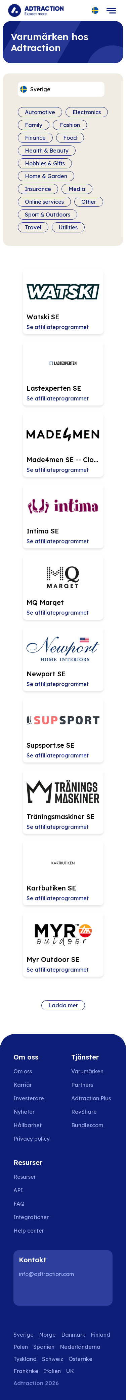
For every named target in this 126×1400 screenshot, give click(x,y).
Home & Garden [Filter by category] (46, 176)
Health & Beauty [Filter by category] (47, 150)
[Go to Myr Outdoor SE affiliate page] (63, 944)
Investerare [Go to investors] (28, 1098)
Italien (52, 1371)
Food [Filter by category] (70, 137)
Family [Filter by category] (33, 125)
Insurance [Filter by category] (38, 189)
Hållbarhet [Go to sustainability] (27, 1125)
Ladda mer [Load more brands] (63, 1005)
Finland (100, 1334)
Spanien (43, 1346)
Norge (47, 1334)
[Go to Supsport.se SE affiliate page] (63, 730)
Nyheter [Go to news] (24, 1111)
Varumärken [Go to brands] (87, 1071)
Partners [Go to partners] (82, 1084)
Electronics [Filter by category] (87, 112)
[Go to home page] (36, 10)
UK (70, 1371)
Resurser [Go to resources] (24, 1176)
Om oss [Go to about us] (22, 1071)
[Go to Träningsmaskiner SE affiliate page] (63, 801)
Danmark (73, 1334)
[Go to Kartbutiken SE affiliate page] (63, 873)
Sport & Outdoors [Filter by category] (47, 214)
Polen (20, 1346)
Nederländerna (80, 1346)
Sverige (23, 1334)
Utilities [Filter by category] (68, 227)
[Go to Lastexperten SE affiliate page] (63, 373)
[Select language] (95, 10)
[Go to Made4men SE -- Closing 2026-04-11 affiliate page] (63, 444)
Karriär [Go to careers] (22, 1084)
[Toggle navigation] (111, 10)
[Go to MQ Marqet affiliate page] (63, 587)
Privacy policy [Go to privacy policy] (31, 1138)
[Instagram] (48, 1292)
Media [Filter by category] (77, 189)
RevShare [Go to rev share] (84, 1111)
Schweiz (52, 1359)
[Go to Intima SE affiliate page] (63, 516)
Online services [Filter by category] (44, 201)
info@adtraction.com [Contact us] (46, 1274)
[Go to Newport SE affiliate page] (63, 658)
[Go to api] (33, 1190)
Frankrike (25, 1371)
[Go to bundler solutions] (92, 1125)
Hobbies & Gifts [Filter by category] (45, 163)
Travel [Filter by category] (33, 227)
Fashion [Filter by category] (70, 125)
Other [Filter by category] (88, 201)
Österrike (80, 1359)
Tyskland (25, 1359)
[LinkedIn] (27, 1292)
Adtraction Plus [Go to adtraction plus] (91, 1098)
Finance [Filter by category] (35, 137)
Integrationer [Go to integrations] (31, 1217)
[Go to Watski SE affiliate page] (63, 301)
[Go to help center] (33, 1230)
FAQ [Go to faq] (19, 1203)
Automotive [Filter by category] (40, 112)
